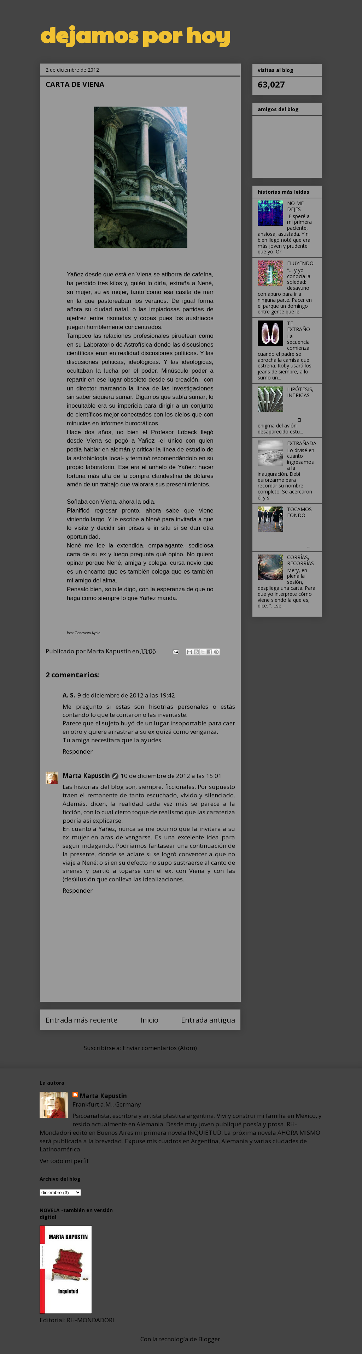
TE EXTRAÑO (298, 326)
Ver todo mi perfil (64, 1161)
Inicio (149, 1020)
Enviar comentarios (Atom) (160, 1048)
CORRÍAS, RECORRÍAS (300, 560)
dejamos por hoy (135, 33)
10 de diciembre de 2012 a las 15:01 (171, 776)
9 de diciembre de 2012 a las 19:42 (126, 695)
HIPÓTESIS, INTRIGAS (300, 392)
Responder (78, 751)
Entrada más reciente (81, 1020)
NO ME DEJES (295, 206)
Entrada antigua (208, 1020)
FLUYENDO (300, 263)
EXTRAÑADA (301, 443)
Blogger (209, 1339)
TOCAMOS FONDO (299, 512)
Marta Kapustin (86, 776)
